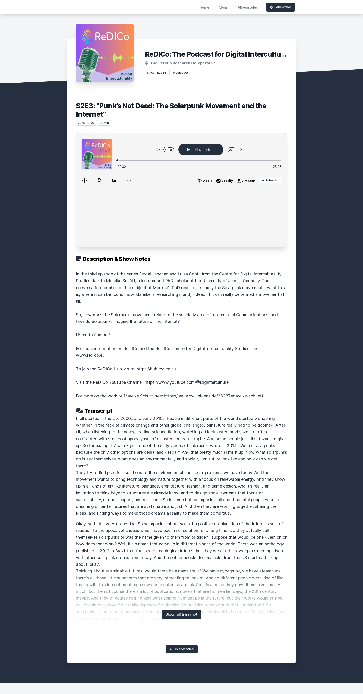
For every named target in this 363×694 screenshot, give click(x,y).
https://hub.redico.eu (156, 308)
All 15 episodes (181, 589)
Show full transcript (181, 554)
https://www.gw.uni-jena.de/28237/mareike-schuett (213, 335)
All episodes (248, 7)
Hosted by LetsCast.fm (181, 674)
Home (204, 7)
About (223, 7)
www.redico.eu (90, 295)
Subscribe (280, 7)
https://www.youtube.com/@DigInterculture (187, 322)
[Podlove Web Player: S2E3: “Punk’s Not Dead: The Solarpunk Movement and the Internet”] (181, 160)
